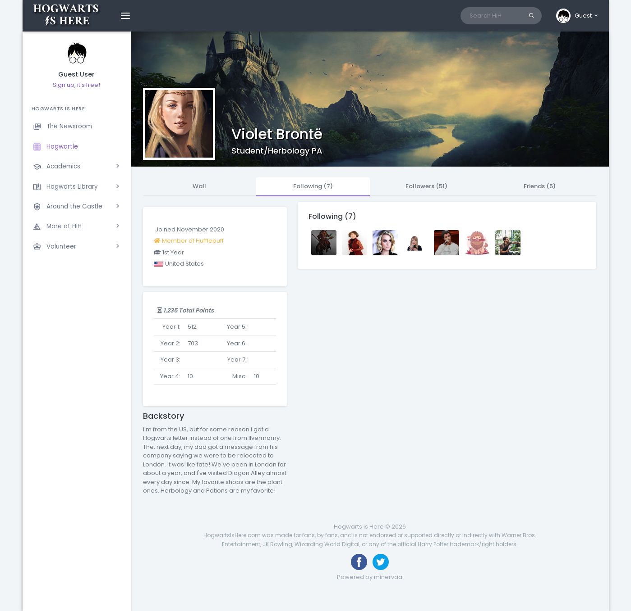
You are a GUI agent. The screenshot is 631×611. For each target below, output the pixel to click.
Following (313, 186)
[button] (577, 16)
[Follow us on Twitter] (381, 562)
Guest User (76, 74)
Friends (540, 186)
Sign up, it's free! (76, 85)
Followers (426, 186)
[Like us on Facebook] (359, 562)
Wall (199, 186)
